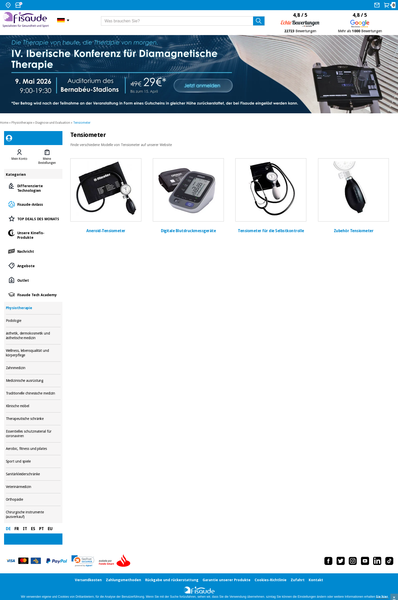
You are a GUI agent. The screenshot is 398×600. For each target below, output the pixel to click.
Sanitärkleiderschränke (33, 474)
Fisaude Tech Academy (33, 294)
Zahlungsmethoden (123, 580)
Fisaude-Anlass (33, 204)
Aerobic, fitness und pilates (33, 449)
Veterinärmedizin (33, 487)
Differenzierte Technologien (33, 188)
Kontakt (316, 580)
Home (4, 122)
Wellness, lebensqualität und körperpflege (33, 352)
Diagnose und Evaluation (52, 122)
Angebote (33, 265)
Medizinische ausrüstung (33, 380)
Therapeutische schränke (33, 419)
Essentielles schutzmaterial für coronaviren (33, 433)
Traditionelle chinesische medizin (33, 393)
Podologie (33, 320)
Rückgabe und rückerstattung (171, 580)
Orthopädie (33, 499)
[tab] (19, 157)
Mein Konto (19, 159)
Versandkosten (88, 580)
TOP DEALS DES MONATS (33, 218)
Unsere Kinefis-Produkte (33, 235)
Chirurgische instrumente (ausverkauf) (33, 514)
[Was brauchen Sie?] (183, 21)
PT (41, 528)
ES (33, 528)
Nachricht (33, 251)
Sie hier (382, 596)
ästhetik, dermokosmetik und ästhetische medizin (33, 335)
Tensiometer (82, 122)
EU (50, 528)
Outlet (33, 280)
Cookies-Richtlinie (271, 580)
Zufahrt (298, 580)
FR (16, 528)
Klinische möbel (33, 406)
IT (25, 528)
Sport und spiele (33, 461)
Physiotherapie (21, 122)
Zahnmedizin (33, 368)
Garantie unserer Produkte (227, 580)
